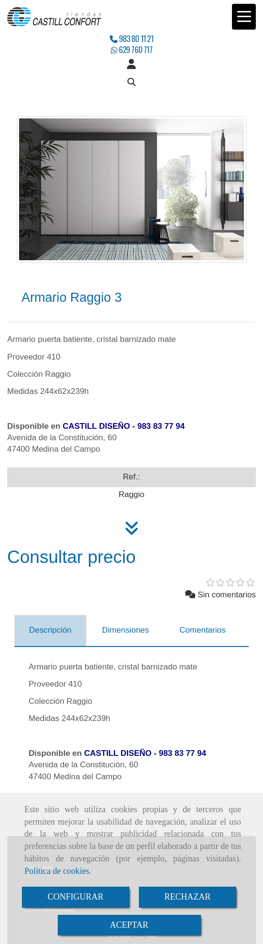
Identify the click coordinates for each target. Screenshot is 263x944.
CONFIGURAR (76, 897)
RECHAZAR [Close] (187, 897)
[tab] (50, 631)
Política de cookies (56, 871)
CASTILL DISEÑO (96, 426)
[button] (131, 64)
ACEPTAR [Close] (129, 925)
